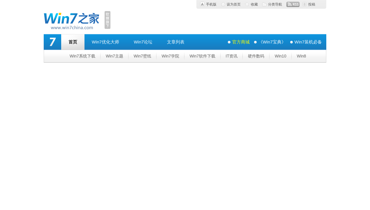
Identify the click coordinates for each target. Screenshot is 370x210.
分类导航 (275, 4)
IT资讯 (231, 56)
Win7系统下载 (82, 56)
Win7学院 (170, 56)
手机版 (211, 4)
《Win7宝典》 (272, 41)
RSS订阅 (292, 4)
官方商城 (241, 41)
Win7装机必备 (308, 41)
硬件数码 (256, 56)
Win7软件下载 (202, 56)
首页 (72, 41)
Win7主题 (114, 56)
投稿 (311, 4)
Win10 (280, 56)
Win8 (301, 56)
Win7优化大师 (105, 41)
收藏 (254, 4)
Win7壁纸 (142, 56)
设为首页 (234, 4)
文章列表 (175, 41)
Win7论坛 (143, 41)
